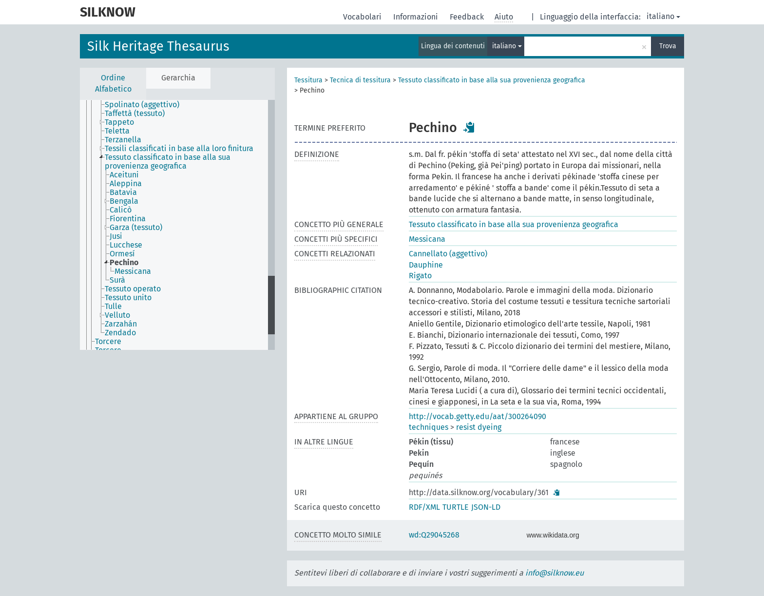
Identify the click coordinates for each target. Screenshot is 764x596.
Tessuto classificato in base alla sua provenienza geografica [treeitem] (167, 162)
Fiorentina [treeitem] (128, 218)
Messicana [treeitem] (133, 271)
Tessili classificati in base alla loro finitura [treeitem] (179, 148)
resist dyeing (478, 427)
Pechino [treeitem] (124, 262)
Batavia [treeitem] (123, 192)
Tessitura (308, 80)
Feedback (468, 16)
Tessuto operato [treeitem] (133, 289)
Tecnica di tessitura (360, 80)
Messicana (427, 239)
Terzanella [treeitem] (123, 139)
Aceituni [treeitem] (124, 175)
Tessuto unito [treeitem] (128, 297)
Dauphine (426, 264)
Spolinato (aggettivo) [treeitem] (142, 104)
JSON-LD (485, 507)
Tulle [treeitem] (113, 306)
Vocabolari (363, 16)
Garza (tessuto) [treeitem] (136, 227)
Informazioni (416, 16)
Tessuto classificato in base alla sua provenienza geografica (491, 80)
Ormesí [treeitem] (122, 254)
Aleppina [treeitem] (126, 183)
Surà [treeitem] (117, 280)
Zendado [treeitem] (120, 332)
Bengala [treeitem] (124, 201)
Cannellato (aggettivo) (448, 253)
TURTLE (455, 507)
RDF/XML (424, 507)
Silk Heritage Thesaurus (158, 46)
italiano (663, 16)
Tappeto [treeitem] (119, 122)
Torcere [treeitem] (108, 341)
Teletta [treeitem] (117, 131)
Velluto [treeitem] (117, 315)
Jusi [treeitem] (116, 236)
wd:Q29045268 (434, 534)
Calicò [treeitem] (121, 210)
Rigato (420, 275)
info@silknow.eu (554, 572)
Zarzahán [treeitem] (121, 324)
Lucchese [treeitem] (126, 245)
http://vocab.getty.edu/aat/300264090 (477, 416)
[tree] (177, 225)
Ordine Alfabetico (113, 83)
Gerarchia (178, 77)
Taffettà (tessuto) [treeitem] (135, 113)
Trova (667, 46)
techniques (428, 427)
